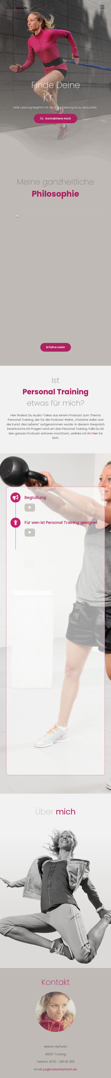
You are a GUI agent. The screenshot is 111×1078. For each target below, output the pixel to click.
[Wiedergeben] (30, 508)
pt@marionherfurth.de (60, 1069)
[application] (63, 508)
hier (95, 433)
